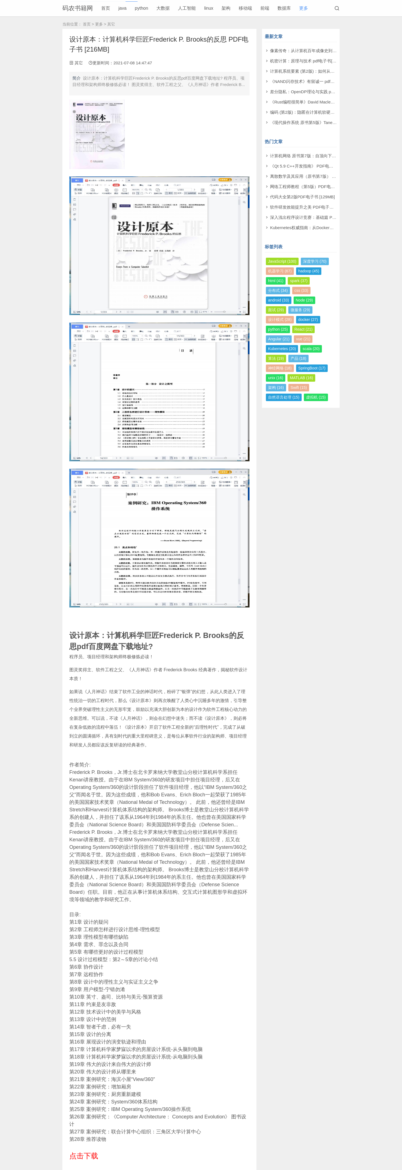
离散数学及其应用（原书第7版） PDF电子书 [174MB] (319, 176)
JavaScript (282, 261)
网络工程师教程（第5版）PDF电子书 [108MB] (312, 186)
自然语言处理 (283, 397)
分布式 (278, 290)
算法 (276, 358)
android (278, 300)
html (275, 280)
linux (208, 8)
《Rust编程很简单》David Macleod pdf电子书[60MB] (319, 102)
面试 (276, 310)
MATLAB (301, 378)
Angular (278, 339)
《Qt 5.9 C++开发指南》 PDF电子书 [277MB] (312, 166)
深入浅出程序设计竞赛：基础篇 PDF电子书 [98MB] (317, 217)
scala (310, 348)
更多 (303, 8)
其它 (111, 24)
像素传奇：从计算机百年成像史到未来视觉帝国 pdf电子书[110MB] (331, 50)
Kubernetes (282, 348)
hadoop (308, 271)
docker (308, 319)
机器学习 (280, 271)
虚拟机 (316, 397)
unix (275, 378)
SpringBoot (311, 368)
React (303, 329)
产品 (298, 358)
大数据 (163, 8)
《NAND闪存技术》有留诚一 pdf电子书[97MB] (313, 81)
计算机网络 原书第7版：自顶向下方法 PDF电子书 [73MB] (323, 155)
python (141, 8)
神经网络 (280, 368)
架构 (226, 8)
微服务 (300, 310)
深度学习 (315, 261)
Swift (299, 387)
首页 (105, 8)
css (301, 290)
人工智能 (187, 8)
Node (304, 300)
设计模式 (280, 319)
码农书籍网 (77, 8)
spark (298, 280)
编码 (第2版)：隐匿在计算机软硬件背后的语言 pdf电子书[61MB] (329, 112)
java (122, 8)
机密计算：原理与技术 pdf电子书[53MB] (307, 61)
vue (303, 339)
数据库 (284, 8)
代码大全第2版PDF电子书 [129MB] (302, 196)
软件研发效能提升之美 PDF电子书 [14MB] (309, 207)
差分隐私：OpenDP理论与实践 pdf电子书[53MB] (315, 91)
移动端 (245, 8)
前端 (264, 8)
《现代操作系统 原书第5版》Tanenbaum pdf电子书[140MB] (325, 122)
